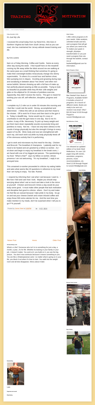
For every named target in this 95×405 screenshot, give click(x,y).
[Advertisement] (34, 225)
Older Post (57, 240)
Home (7, 29)
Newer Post (11, 240)
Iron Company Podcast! (17, 29)
